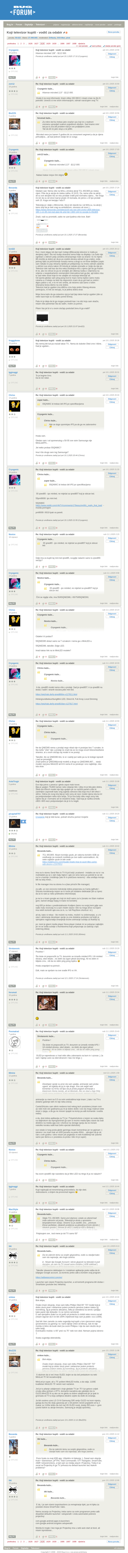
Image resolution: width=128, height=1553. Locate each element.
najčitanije (89, 25)
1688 (74, 44)
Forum (19, 24)
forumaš (13, 992)
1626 (30, 44)
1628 (42, 44)
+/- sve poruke (82, 46)
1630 (54, 44)
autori (110, 25)
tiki (10, 1246)
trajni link (114, 77)
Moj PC (12, 77)
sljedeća (81, 44)
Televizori (40, 24)
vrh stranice (119, 1548)
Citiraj (112, 57)
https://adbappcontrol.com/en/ (49, 1277)
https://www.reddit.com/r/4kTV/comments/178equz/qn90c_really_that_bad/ (69, 505)
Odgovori (112, 54)
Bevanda (13, 188)
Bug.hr (10, 24)
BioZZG (13, 113)
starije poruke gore (113, 46)
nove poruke (100, 25)
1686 (62, 44)
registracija (65, 25)
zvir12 (12, 84)
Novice (12, 534)
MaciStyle (14, 1209)
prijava (56, 25)
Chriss (12, 395)
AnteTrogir (14, 781)
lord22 (12, 249)
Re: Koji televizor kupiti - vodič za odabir (55, 84)
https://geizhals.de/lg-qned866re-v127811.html (56, 694)
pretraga (117, 25)
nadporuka (114, 107)
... (26, 44)
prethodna (11, 44)
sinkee (12, 1297)
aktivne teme (77, 25)
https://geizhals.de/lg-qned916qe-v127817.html (57, 704)
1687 (68, 44)
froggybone (14, 340)
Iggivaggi (13, 372)
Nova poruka (113, 32)
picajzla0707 (15, 814)
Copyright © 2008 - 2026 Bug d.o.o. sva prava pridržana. (64, 1552)
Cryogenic (14, 50)
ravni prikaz (96, 46)
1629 (48, 44)
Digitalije (29, 24)
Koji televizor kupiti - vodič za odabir (53, 50)
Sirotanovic (14, 948)
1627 (36, 44)
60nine (12, 846)
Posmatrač (14, 1031)
